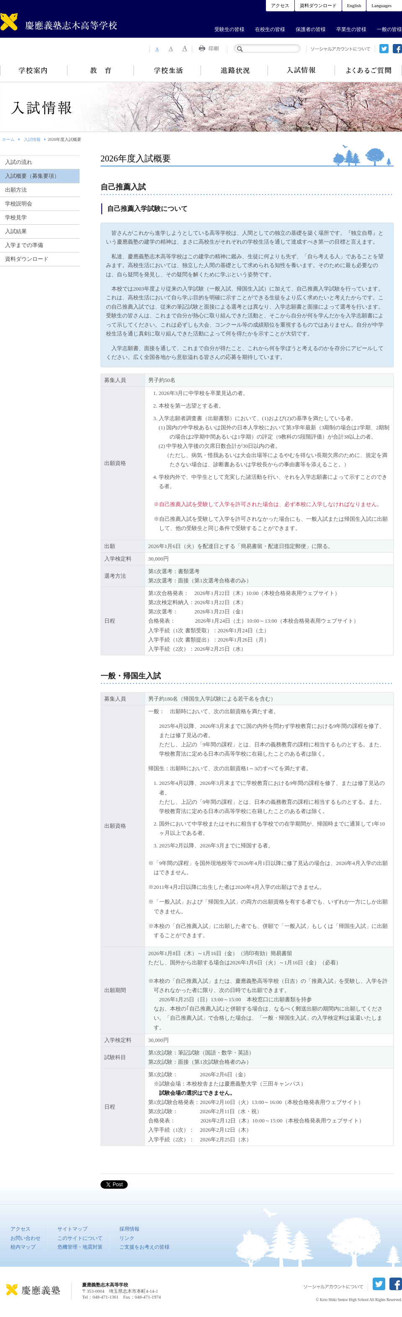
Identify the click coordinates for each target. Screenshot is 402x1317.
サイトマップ (72, 1229)
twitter (384, 48)
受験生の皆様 (229, 29)
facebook (397, 48)
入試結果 (16, 231)
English (354, 5)
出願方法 (16, 190)
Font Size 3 (185, 48)
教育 (100, 70)
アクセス (280, 5)
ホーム (8, 139)
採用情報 (129, 1229)
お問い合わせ (25, 1238)
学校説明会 (18, 203)
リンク (126, 1238)
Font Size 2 (171, 48)
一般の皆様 (389, 29)
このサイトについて (80, 1238)
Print (209, 48)
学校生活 (167, 70)
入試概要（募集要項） (32, 176)
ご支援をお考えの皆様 (144, 1247)
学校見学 (16, 217)
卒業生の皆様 (351, 29)
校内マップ (23, 1247)
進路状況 (234, 70)
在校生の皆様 (270, 29)
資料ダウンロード (318, 5)
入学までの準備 (24, 245)
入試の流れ (18, 162)
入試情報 (301, 70)
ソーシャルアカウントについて (340, 49)
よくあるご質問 (368, 70)
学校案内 (33, 70)
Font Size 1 (156, 48)
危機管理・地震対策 (80, 1247)
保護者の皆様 (311, 29)
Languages (381, 5)
